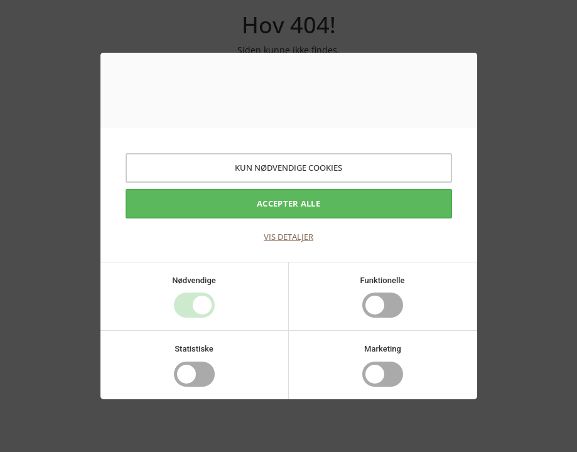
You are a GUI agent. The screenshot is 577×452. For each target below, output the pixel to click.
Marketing (382, 348)
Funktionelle (382, 280)
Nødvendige (193, 280)
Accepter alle (288, 203)
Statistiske (194, 348)
